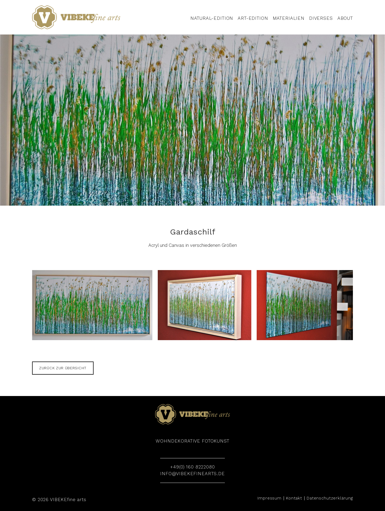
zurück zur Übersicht (63, 368)
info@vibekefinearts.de (192, 473)
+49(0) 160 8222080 (192, 467)
